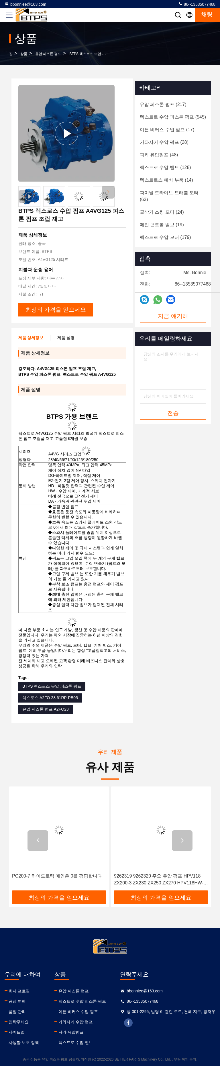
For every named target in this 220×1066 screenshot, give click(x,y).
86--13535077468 (196, 4)
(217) (163, 104)
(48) (159, 154)
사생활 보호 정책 (24, 1042)
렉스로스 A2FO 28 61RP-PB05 (50, 697)
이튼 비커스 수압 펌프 (78, 1011)
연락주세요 (19, 1022)
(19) (162, 224)
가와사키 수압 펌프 (75, 1022)
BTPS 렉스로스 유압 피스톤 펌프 (51, 686)
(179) (165, 237)
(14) (166, 180)
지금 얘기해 (173, 316)
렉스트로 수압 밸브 (75, 1042)
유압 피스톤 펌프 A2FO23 (45, 709)
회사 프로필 (19, 991)
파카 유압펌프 (71, 1032)
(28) (164, 142)
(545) (173, 117)
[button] (108, 192)
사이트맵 (17, 1032)
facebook (128, 1022)
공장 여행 (17, 1001)
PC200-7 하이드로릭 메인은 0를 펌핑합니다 (57, 876)
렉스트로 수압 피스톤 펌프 (82, 1001)
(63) (169, 196)
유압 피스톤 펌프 (48, 54)
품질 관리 (17, 1011)
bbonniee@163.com (25, 4)
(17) (167, 129)
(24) (162, 212)
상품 (23, 54)
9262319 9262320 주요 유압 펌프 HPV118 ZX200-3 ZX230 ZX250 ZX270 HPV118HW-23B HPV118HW (158, 880)
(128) (165, 167)
